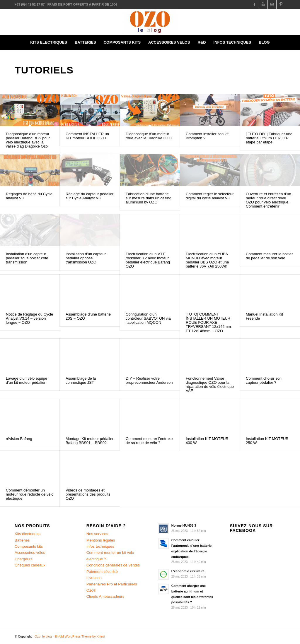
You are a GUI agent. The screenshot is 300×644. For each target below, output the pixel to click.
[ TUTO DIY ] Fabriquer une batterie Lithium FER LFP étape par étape (269, 138)
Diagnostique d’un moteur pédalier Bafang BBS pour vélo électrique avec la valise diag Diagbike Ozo (28, 140)
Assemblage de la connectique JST (81, 380)
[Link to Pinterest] (281, 4)
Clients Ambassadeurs (105, 596)
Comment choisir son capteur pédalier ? (264, 380)
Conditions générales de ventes (113, 565)
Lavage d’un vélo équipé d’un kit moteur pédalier (26, 380)
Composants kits (29, 546)
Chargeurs (24, 559)
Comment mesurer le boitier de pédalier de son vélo (269, 256)
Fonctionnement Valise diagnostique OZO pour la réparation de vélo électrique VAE (210, 384)
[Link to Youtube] (263, 4)
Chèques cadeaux (30, 565)
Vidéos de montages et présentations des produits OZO (88, 494)
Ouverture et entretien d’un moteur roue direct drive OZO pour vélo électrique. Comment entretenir (268, 200)
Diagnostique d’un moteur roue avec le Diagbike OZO (149, 136)
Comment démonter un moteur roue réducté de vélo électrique (30, 494)
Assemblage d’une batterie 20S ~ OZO (88, 316)
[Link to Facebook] (254, 4)
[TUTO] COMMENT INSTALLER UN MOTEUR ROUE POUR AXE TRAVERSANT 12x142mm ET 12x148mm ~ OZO (208, 322)
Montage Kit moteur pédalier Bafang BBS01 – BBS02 (89, 440)
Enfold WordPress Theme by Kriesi (80, 636)
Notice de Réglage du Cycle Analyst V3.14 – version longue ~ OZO (29, 318)
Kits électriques (27, 534)
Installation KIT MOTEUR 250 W (267, 440)
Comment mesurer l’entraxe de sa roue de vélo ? (149, 440)
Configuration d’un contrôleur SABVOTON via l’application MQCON (148, 318)
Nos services (97, 534)
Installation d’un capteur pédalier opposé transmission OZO (86, 258)
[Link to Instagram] (272, 4)
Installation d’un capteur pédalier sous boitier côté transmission (27, 258)
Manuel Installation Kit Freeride (264, 316)
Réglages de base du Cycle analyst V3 (29, 196)
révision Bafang (19, 438)
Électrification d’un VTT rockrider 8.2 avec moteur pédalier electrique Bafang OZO (148, 260)
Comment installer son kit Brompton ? (207, 136)
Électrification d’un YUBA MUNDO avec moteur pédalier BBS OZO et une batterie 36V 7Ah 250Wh (207, 260)
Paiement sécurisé (102, 571)
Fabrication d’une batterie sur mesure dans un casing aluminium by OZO (148, 198)
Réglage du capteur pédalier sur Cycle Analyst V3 (89, 196)
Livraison (94, 578)
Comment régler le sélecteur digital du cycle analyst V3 (209, 196)
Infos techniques (100, 546)
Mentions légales (100, 540)
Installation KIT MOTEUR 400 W (207, 440)
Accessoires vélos (30, 552)
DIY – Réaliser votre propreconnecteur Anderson (149, 380)
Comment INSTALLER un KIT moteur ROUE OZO (87, 136)
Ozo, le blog (43, 636)
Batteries (22, 540)
